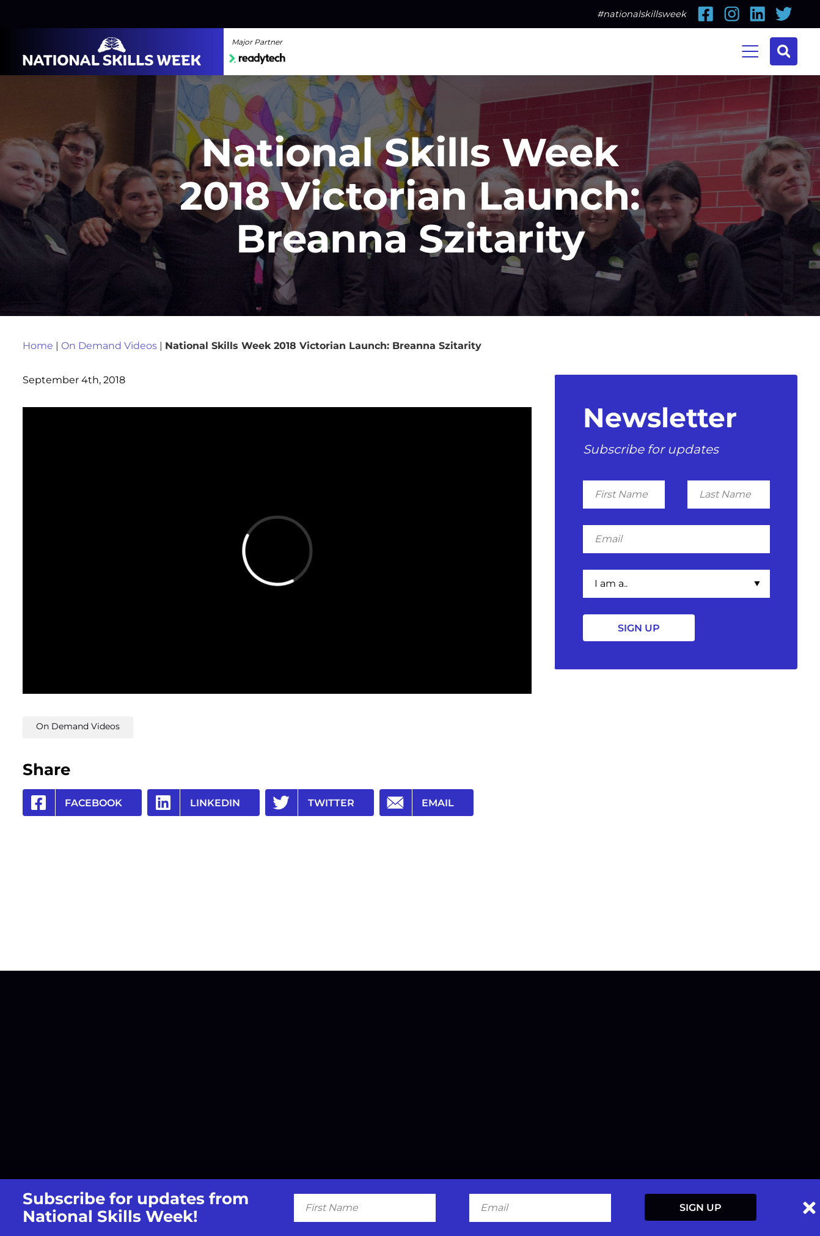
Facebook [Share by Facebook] (73, 802)
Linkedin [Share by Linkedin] (193, 802)
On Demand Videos (109, 345)
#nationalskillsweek (641, 14)
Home (38, 345)
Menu (750, 50)
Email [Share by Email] (417, 802)
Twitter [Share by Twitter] (309, 802)
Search (784, 51)
